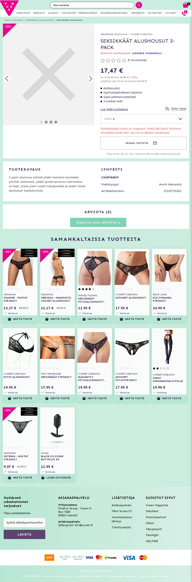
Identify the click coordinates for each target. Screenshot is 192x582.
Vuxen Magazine (157, 505)
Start (8, 20)
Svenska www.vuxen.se (57, 576)
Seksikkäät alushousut (69, 20)
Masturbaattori (156, 517)
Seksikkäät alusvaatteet (40, 20)
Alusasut (18, 20)
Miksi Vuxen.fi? (122, 511)
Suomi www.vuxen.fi (90, 576)
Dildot (150, 523)
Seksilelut (152, 511)
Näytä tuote (20, 319)
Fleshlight (152, 535)
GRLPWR (152, 541)
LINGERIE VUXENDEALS (147, 53)
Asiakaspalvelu (122, 505)
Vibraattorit (154, 529)
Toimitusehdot (121, 527)
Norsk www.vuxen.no (122, 576)
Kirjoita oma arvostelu (98, 222)
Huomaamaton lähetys (122, 519)
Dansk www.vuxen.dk (155, 576)
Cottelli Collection (141, 34)
